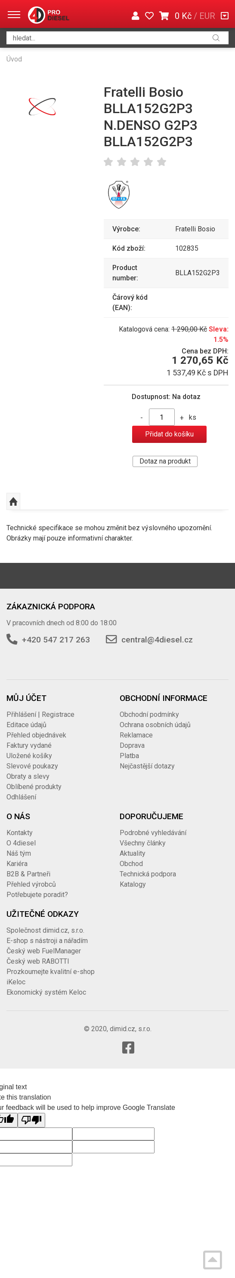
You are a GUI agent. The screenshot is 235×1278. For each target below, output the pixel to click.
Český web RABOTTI (37, 961)
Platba (129, 756)
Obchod (131, 864)
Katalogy (133, 884)
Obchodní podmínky (149, 714)
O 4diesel (21, 843)
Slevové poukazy (32, 766)
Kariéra (17, 864)
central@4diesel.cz (157, 640)
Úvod (14, 59)
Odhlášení (21, 797)
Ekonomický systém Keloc (46, 992)
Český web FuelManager (43, 951)
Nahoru (13, 501)
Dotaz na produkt (165, 461)
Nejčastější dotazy (147, 766)
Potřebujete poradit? (37, 895)
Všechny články (143, 843)
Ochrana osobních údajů (155, 725)
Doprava (132, 745)
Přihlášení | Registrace (40, 714)
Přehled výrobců (31, 884)
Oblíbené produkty (34, 787)
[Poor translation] (31, 1120)
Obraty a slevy (27, 776)
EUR (207, 16)
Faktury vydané (29, 745)
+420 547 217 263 (56, 640)
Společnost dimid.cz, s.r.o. (45, 930)
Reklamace (136, 735)
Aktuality (132, 853)
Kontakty (19, 833)
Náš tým (18, 853)
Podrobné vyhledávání (153, 833)
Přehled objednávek (36, 735)
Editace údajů (26, 725)
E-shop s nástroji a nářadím (47, 941)
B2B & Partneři (28, 874)
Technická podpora (148, 874)
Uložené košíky (29, 756)
